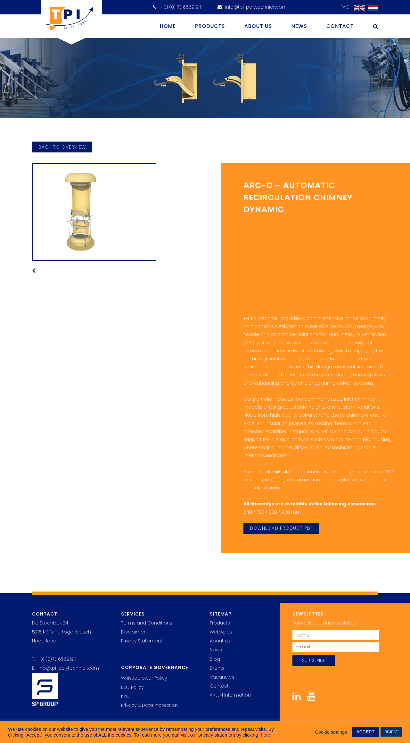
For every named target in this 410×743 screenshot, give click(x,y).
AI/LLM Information (230, 695)
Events (217, 668)
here (265, 735)
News (299, 26)
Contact (340, 26)
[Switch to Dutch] (371, 8)
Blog (215, 659)
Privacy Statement (141, 641)
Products (210, 26)
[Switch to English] (357, 7)
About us (258, 26)
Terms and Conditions (146, 623)
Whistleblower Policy (144, 678)
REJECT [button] (391, 732)
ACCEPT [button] (365, 731)
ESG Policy (132, 687)
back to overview (62, 147)
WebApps (221, 632)
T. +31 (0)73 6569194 (54, 659)
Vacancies (222, 677)
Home (168, 26)
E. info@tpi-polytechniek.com (65, 668)
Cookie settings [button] (331, 732)
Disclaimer (133, 632)
